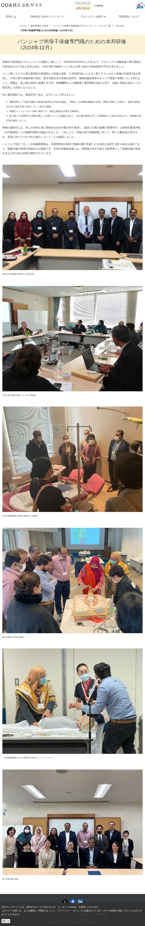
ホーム (23, 26)
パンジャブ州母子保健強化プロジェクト (73, 26)
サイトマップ (83, 3)
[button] (92, 17)
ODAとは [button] (11, 16)
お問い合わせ (83, 8)
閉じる (6, 921)
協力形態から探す (40, 26)
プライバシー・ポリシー (69, 910)
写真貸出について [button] (129, 16)
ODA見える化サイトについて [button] (47, 16)
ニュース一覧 (104, 26)
